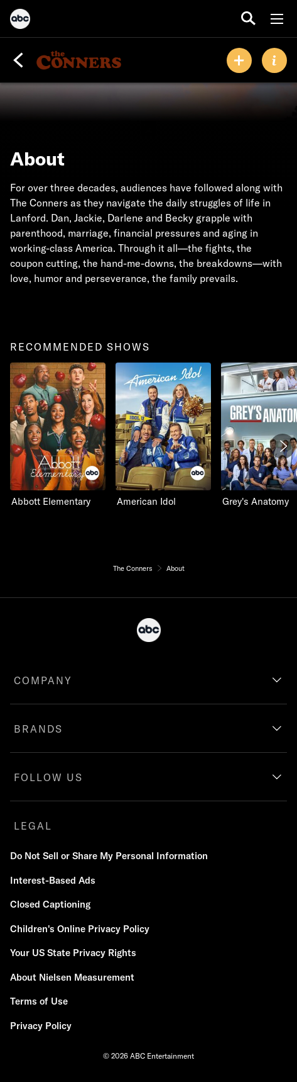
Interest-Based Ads (52, 880)
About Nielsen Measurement (72, 977)
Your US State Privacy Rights (73, 953)
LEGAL (33, 825)
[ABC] (20, 21)
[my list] (239, 60)
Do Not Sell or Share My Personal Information (109, 856)
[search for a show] (248, 18)
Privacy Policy (41, 1026)
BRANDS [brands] (38, 729)
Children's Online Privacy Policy (79, 929)
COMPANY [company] (43, 680)
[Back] (18, 60)
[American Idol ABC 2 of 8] (163, 435)
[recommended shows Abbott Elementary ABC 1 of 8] (57, 435)
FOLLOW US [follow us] (48, 777)
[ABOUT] (274, 60)
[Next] (282, 446)
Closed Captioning (50, 904)
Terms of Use (39, 1001)
